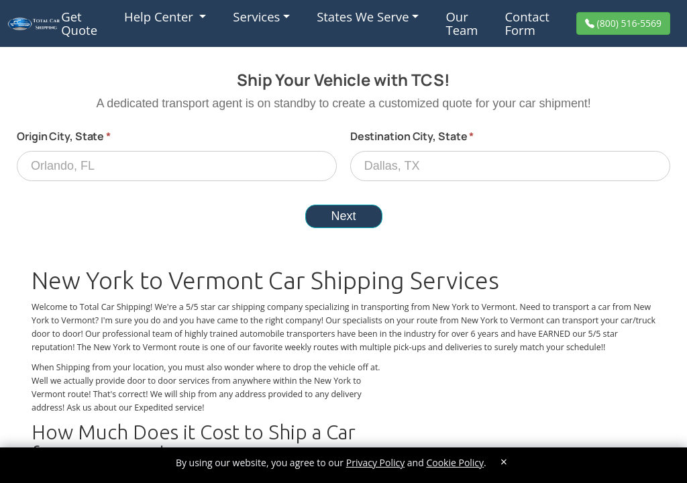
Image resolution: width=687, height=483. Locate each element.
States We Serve (363, 16)
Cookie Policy (455, 462)
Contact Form (527, 23)
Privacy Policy (375, 462)
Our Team (461, 23)
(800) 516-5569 (628, 23)
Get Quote (79, 23)
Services (256, 16)
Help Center (160, 16)
